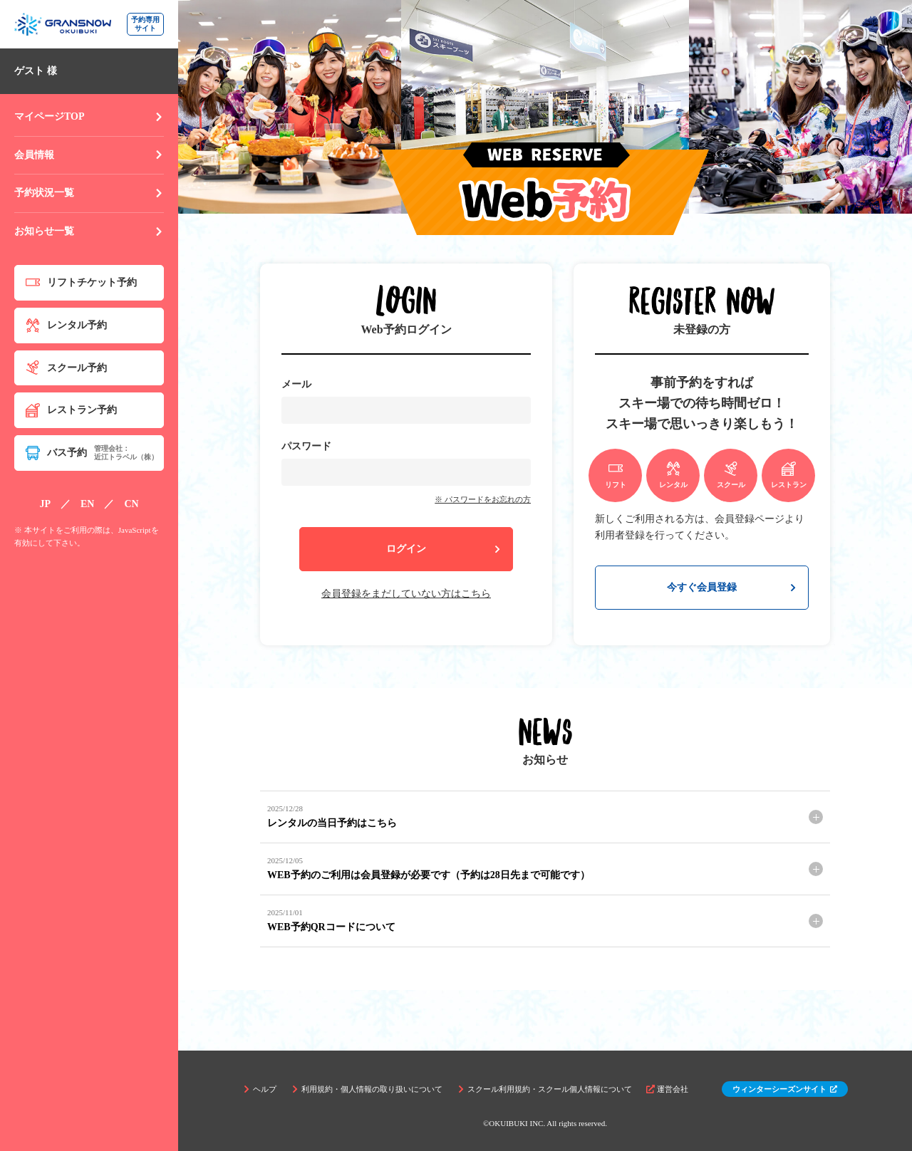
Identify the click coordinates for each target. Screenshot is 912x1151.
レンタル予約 (66, 325)
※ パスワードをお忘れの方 (483, 499)
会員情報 (89, 155)
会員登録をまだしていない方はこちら (406, 593)
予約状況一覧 (89, 192)
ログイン (444, 548)
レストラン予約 (71, 410)
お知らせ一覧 (89, 231)
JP (45, 504)
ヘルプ (259, 1089)
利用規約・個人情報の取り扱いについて (366, 1089)
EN (87, 504)
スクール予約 (66, 367)
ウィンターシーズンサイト (784, 1089)
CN (131, 504)
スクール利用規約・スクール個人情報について (544, 1089)
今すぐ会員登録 (732, 587)
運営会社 (667, 1089)
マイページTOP (89, 116)
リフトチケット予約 (81, 283)
